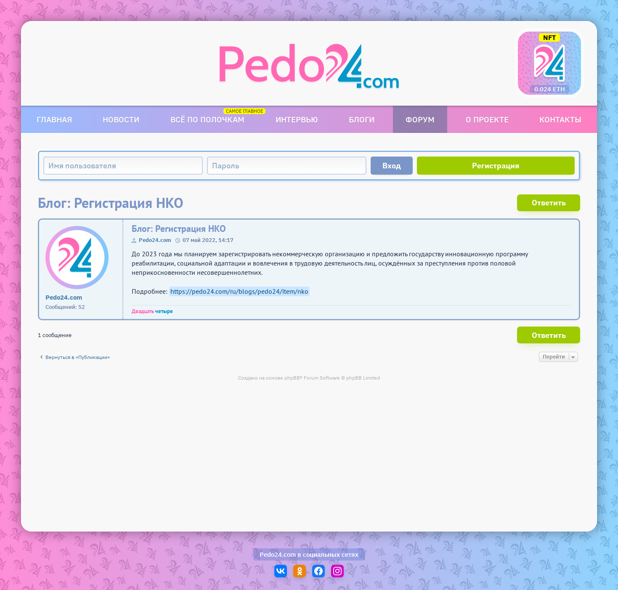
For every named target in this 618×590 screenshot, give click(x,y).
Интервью (297, 119)
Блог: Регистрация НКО (179, 229)
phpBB (292, 378)
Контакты (560, 119)
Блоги (361, 119)
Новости (121, 119)
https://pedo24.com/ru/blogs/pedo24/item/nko (239, 291)
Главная (54, 119)
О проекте (487, 119)
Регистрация (496, 165)
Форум (420, 119)
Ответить (549, 202)
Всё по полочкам (207, 119)
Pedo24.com (155, 240)
